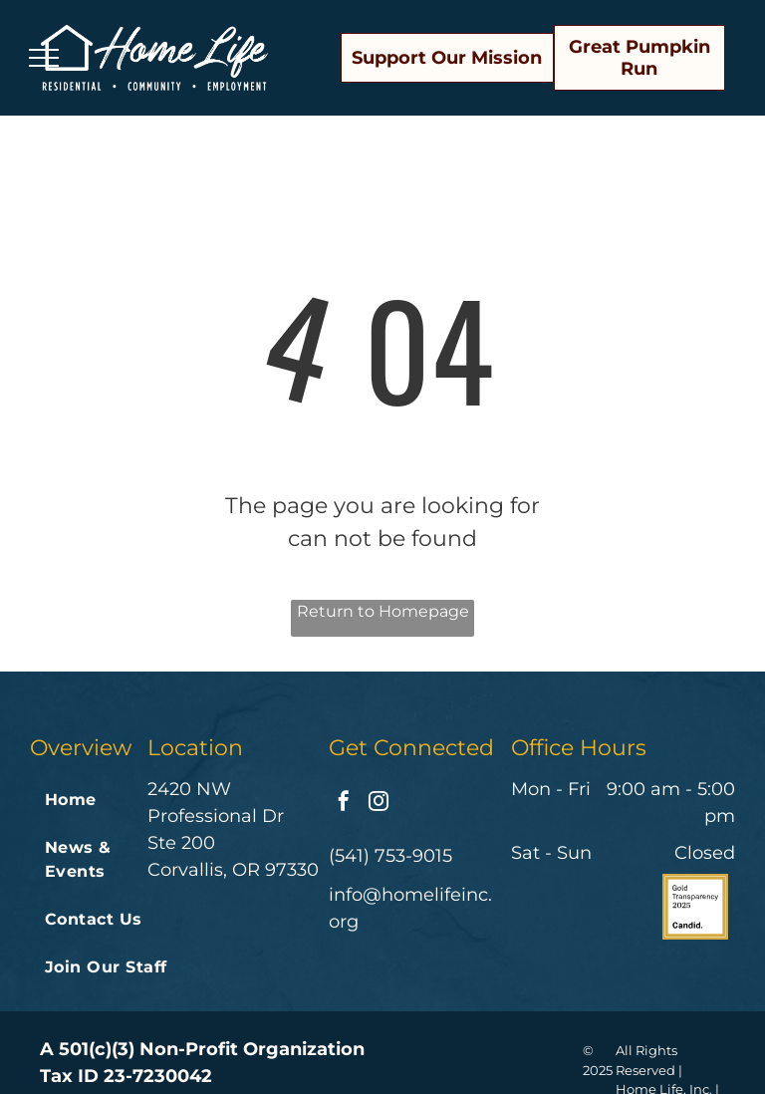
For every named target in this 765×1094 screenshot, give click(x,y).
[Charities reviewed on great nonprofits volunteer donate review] (622, 907)
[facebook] (344, 803)
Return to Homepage (383, 611)
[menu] (44, 58)
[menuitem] (110, 800)
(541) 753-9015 (390, 856)
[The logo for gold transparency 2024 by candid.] (695, 907)
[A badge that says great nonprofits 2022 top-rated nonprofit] (551, 907)
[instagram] (378, 803)
